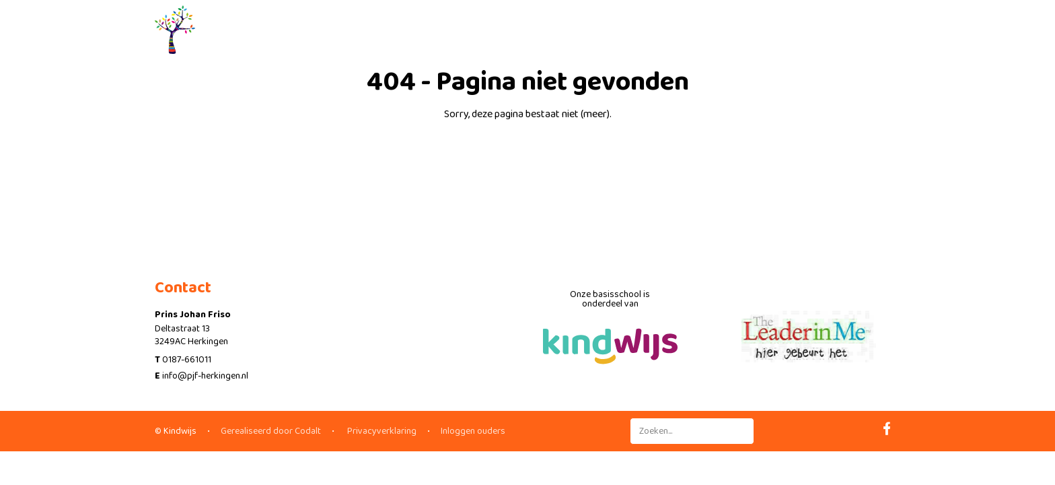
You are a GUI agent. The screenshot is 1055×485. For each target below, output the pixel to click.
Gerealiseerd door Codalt (271, 431)
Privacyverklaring (380, 431)
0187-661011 (186, 359)
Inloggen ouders (473, 431)
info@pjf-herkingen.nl (205, 375)
